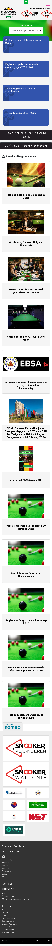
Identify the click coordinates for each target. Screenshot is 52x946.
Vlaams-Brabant (8, 929)
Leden (4, 874)
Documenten (6, 871)
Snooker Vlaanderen (9, 924)
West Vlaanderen (8, 932)
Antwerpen (6, 909)
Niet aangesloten (8, 918)
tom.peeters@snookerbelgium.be (15, 899)
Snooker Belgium (8, 859)
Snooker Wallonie (8, 926)
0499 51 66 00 (9, 896)
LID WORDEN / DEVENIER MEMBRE (26, 146)
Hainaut (5, 912)
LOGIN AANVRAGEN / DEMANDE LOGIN (26, 135)
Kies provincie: (26, 25)
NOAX (48, 941)
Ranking (5, 865)
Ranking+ (5, 868)
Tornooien (5, 862)
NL (3, 876)
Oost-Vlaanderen (8, 921)
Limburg (5, 915)
